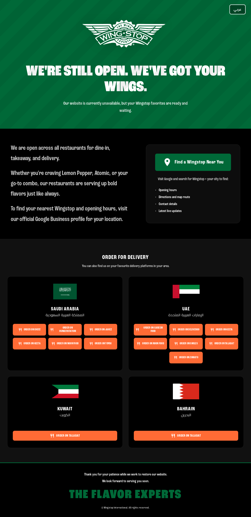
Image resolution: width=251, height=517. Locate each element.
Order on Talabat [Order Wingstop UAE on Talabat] (221, 343)
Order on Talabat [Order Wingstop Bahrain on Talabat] (186, 435)
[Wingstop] (125, 34)
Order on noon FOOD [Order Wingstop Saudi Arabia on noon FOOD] (65, 343)
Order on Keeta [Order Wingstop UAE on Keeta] (221, 329)
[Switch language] (237, 9)
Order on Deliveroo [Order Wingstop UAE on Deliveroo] (186, 329)
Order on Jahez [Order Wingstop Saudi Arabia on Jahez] (100, 329)
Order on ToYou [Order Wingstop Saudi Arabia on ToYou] (100, 343)
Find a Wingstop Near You (193, 162)
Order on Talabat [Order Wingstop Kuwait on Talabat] (65, 435)
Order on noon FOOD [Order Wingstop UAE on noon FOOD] (150, 343)
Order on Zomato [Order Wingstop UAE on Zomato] (186, 357)
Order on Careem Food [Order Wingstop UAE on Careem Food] (149, 330)
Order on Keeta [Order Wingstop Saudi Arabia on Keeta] (29, 343)
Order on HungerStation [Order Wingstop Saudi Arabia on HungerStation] (63, 330)
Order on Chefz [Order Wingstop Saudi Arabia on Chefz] (29, 329)
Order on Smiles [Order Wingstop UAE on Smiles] (186, 343)
